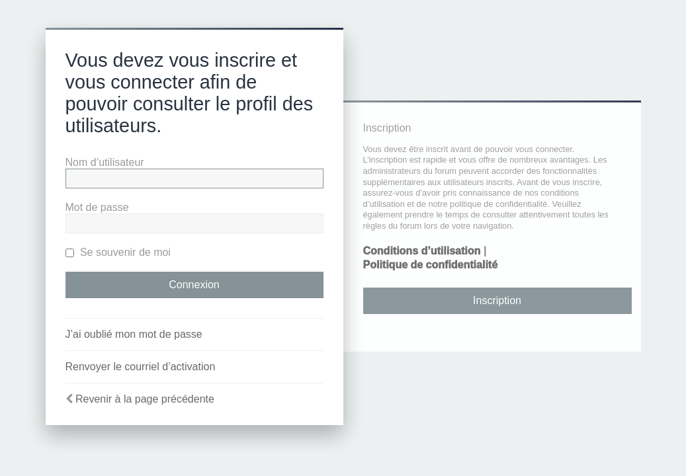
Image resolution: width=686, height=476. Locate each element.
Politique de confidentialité (430, 264)
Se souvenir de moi (118, 252)
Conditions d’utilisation (422, 251)
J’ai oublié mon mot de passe (133, 334)
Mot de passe (97, 207)
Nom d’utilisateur (104, 162)
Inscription (497, 300)
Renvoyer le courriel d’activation (140, 366)
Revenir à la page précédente (144, 399)
